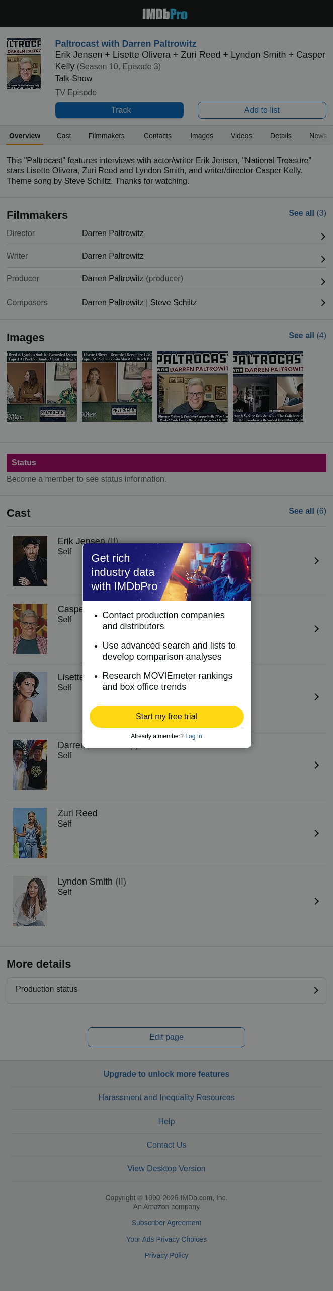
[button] (166, 716)
